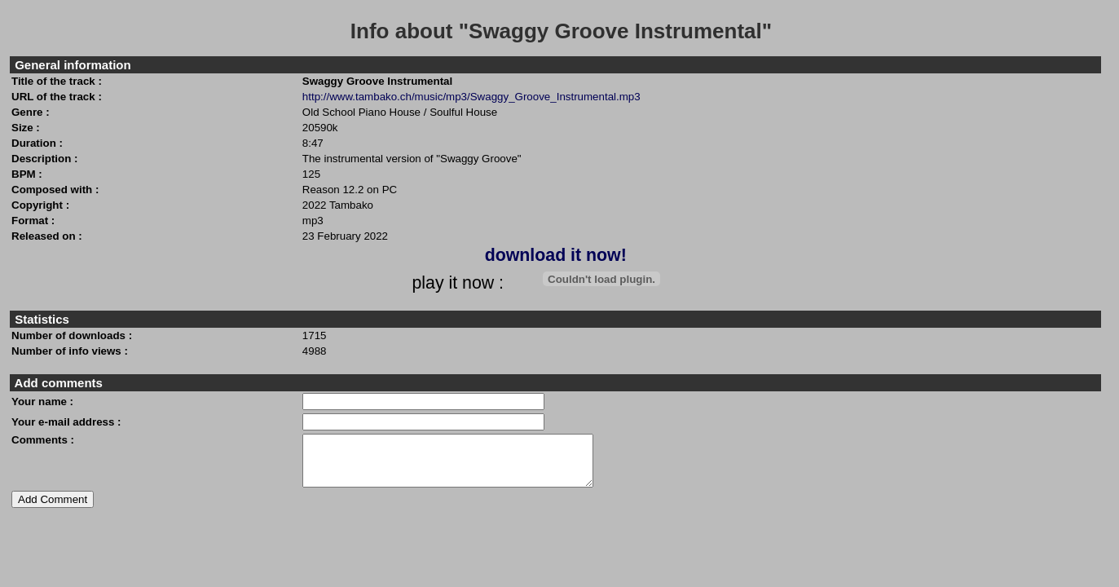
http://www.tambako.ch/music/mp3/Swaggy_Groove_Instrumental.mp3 (471, 96)
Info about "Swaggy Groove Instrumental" (561, 31)
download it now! (556, 255)
